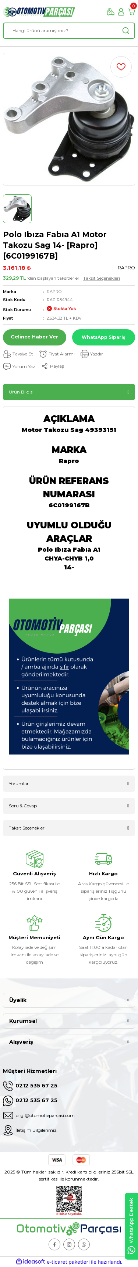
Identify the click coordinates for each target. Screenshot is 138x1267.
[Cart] (131, 12)
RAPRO (54, 291)
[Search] (69, 31)
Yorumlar (19, 783)
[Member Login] (121, 12)
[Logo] (39, 12)
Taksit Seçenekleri (101, 278)
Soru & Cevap (23, 805)
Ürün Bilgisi (21, 392)
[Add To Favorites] (121, 67)
